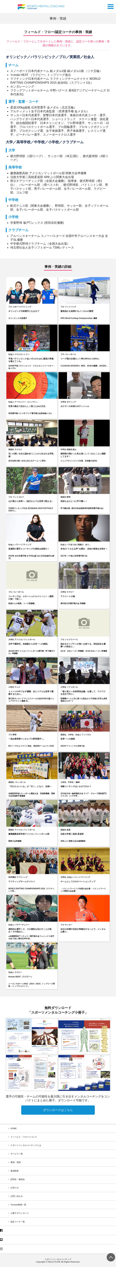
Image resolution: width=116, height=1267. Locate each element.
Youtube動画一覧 (18, 1205)
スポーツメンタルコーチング (58, 1259)
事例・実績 (15, 1162)
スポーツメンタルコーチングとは (25, 1145)
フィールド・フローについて (23, 1137)
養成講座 (14, 1171)
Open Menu (110, 5)
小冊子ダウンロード (19, 1213)
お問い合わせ (16, 1196)
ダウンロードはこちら (58, 1110)
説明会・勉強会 (17, 1179)
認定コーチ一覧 (17, 1222)
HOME (13, 1128)
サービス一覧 (16, 1154)
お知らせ (14, 1187)
